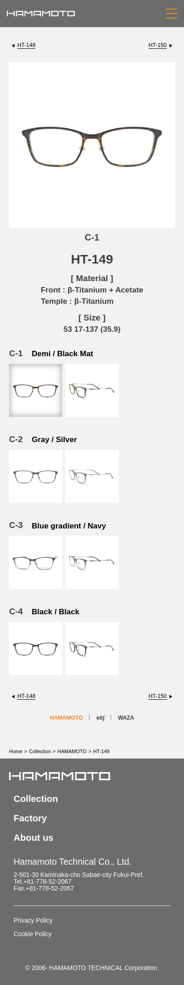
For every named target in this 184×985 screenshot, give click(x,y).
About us (33, 838)
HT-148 (26, 45)
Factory (30, 818)
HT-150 (158, 45)
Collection (40, 751)
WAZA (126, 718)
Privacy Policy (33, 920)
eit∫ (101, 718)
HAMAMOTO (66, 718)
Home (15, 751)
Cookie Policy (33, 934)
